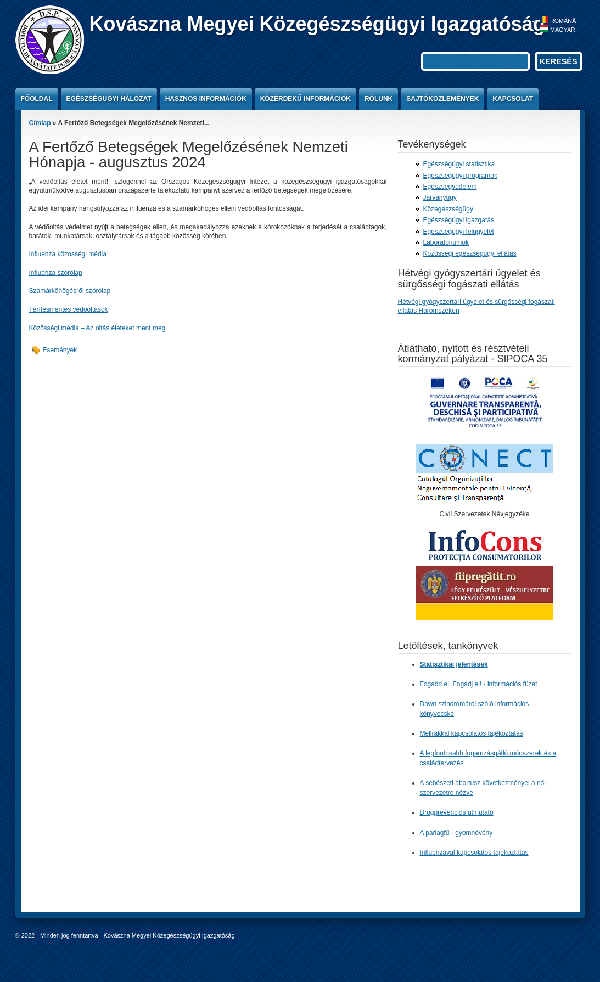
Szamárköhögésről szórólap (70, 291)
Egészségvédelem (450, 186)
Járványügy (440, 197)
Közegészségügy (448, 209)
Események (60, 350)
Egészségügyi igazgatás (458, 220)
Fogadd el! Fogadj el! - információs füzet (478, 684)
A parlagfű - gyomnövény (456, 832)
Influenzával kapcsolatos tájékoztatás (474, 852)
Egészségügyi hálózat (109, 99)
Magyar (557, 29)
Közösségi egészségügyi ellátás (470, 253)
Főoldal (37, 99)
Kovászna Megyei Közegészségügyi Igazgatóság (317, 24)
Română (558, 21)
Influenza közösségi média (67, 254)
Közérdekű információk (305, 99)
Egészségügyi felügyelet (458, 231)
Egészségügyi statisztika (459, 164)
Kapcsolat (512, 99)
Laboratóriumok (446, 242)
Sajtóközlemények (442, 99)
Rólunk (378, 99)
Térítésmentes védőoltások (68, 309)
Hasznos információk (205, 99)
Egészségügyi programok (460, 175)
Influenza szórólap (55, 272)
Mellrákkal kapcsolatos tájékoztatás (471, 733)
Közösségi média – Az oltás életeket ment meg (97, 328)
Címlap (40, 123)
